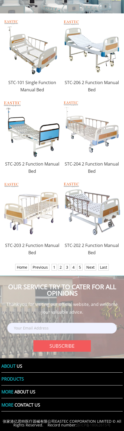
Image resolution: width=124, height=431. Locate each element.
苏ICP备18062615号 (94, 425)
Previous (40, 267)
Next (90, 267)
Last (103, 267)
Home (22, 267)
